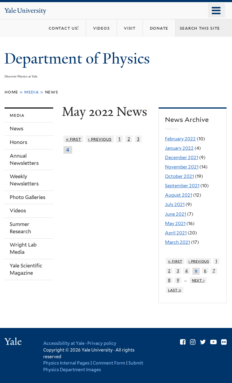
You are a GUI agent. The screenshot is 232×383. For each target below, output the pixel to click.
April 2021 (176, 233)
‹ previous (99, 139)
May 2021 (175, 223)
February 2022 (180, 139)
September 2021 (182, 185)
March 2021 (177, 242)
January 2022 (179, 148)
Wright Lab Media (23, 248)
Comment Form (109, 362)
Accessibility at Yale (64, 343)
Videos (18, 211)
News (51, 92)
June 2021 (175, 214)
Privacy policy (101, 343)
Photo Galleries (27, 197)
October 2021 (179, 176)
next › (198, 280)
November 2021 (181, 167)
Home (11, 92)
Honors (18, 142)
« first (73, 139)
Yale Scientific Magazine (26, 269)
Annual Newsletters (24, 159)
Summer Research (20, 227)
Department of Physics (78, 58)
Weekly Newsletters (24, 180)
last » (174, 289)
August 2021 (178, 195)
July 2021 (175, 204)
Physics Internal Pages (66, 362)
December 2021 (181, 157)
